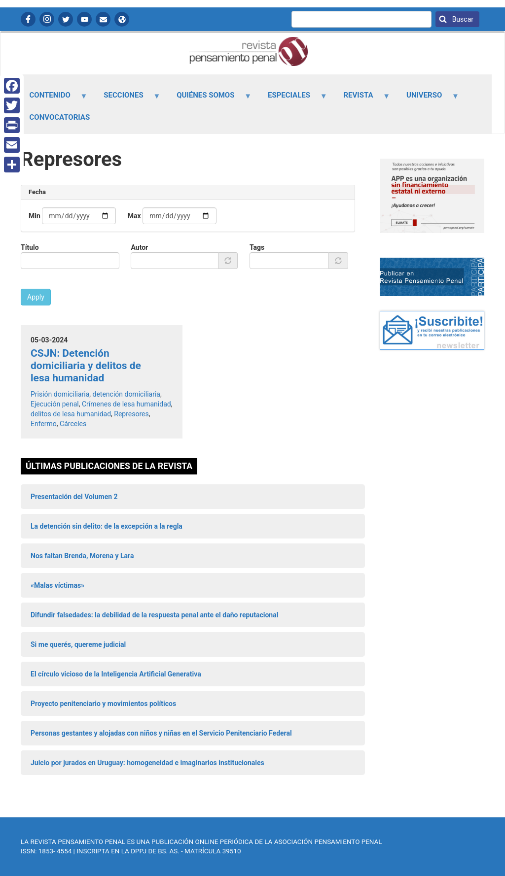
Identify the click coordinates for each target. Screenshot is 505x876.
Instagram (46, 19)
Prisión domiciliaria (60, 394)
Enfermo (44, 424)
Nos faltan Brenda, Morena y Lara (82, 556)
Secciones (126, 98)
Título (30, 247)
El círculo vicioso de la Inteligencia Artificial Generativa (116, 674)
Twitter (65, 19)
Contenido (52, 98)
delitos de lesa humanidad (71, 414)
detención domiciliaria (126, 394)
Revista (361, 98)
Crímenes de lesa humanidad (126, 404)
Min (34, 216)
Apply (35, 297)
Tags (257, 247)
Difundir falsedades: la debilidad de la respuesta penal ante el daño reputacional (154, 615)
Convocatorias (60, 117)
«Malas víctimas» (57, 585)
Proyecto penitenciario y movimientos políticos (103, 704)
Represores (131, 414)
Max (134, 216)
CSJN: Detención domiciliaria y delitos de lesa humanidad (86, 365)
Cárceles (73, 424)
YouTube (84, 19)
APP (121, 19)
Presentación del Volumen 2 (74, 497)
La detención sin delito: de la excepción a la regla (106, 526)
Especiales (291, 98)
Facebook (28, 19)
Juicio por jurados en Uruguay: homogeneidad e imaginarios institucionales (147, 763)
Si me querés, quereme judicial (78, 644)
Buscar (461, 19)
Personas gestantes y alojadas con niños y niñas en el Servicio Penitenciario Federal (161, 733)
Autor (139, 247)
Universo (427, 98)
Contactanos (103, 19)
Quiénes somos (209, 98)
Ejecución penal (55, 404)
